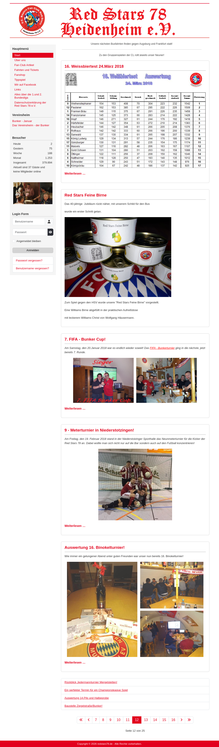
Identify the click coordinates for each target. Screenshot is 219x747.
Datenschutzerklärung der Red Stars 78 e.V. (30, 104)
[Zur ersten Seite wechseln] (81, 720)
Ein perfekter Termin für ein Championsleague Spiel (96, 690)
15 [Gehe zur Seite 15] (164, 720)
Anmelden (32, 250)
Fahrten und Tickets (27, 70)
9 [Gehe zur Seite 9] (110, 720)
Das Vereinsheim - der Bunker (30, 125)
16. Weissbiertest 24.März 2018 (94, 66)
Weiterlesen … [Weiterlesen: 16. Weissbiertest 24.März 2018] (75, 173)
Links (18, 89)
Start (17, 55)
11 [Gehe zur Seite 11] (128, 720)
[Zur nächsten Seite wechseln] (181, 720)
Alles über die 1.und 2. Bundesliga (28, 96)
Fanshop (20, 74)
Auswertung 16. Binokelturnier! (95, 547)
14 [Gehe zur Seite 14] (155, 720)
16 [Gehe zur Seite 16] (173, 720)
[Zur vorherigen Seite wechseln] (88, 720)
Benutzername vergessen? (32, 268)
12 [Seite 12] (137, 720)
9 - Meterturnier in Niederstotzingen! (99, 430)
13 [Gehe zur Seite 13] (146, 720)
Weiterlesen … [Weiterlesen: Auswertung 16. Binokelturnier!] (75, 662)
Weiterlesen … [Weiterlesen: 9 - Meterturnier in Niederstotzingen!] (75, 526)
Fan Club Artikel (24, 65)
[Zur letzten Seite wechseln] (189, 720)
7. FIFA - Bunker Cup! (85, 339)
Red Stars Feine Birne (86, 195)
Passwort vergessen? (29, 260)
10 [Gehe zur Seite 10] (118, 720)
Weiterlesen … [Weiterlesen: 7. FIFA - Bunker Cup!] (75, 408)
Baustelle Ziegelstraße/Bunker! (84, 705)
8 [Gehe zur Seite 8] (103, 720)
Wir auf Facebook (25, 84)
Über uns (20, 60)
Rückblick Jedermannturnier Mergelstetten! (91, 682)
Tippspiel (20, 79)
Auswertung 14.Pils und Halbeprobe (87, 698)
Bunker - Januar (22, 121)
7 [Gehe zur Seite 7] (96, 720)
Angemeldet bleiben (28, 241)
